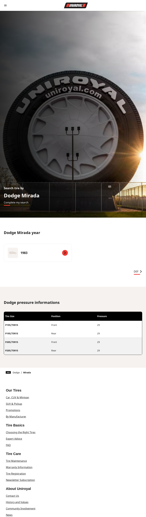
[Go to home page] (76, 5)
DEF (138, 271)
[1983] (38, 253)
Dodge (16, 372)
